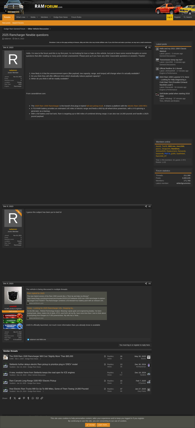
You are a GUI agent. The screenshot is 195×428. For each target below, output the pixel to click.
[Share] (146, 47)
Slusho (143, 359)
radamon (7, 39)
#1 (149, 47)
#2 (149, 206)
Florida (19, 82)
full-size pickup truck (94, 106)
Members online (163, 142)
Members (44, 17)
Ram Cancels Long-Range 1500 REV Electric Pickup (32, 381)
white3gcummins (183, 183)
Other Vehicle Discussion (37, 375)
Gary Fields (142, 391)
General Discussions (167, 56)
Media (33, 17)
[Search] (188, 17)
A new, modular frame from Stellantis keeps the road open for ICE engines (42, 372)
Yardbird (12, 367)
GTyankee (142, 383)
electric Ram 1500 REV (137, 106)
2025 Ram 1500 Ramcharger (47, 106)
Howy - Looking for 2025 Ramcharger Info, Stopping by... (50, 308)
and (38, 339)
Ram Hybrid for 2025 (35, 293)
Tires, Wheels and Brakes (169, 101)
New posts (6, 23)
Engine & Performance (168, 73)
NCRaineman (141, 367)
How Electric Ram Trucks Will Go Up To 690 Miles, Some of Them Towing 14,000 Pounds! (49, 389)
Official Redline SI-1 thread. (171, 68)
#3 (149, 283)
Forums (7, 17)
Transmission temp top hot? (171, 60)
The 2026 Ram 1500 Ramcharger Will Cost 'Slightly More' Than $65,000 (41, 356)
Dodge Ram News (60, 17)
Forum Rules (76, 17)
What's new (20, 17)
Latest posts (161, 44)
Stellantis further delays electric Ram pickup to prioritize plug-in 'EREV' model (43, 364)
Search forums (18, 23)
